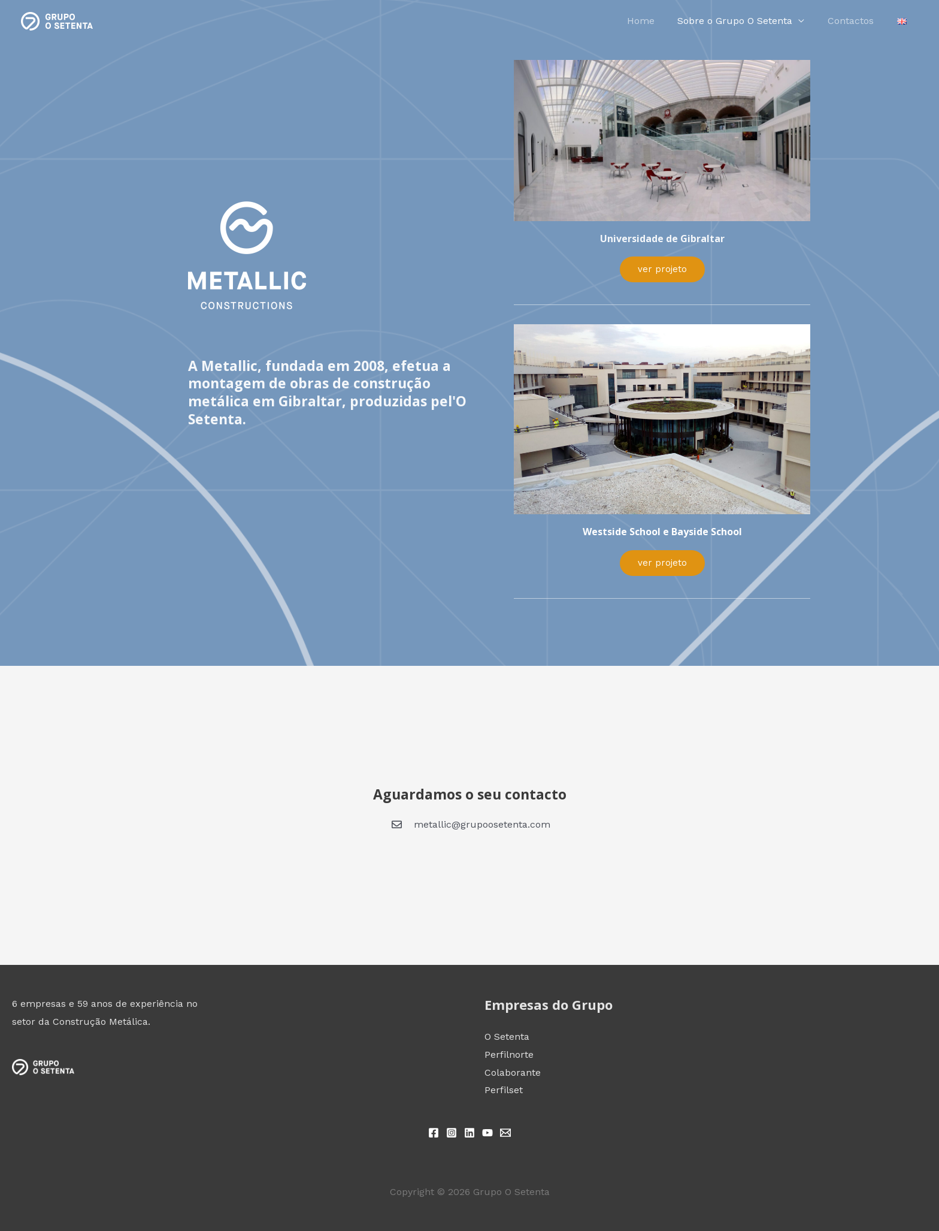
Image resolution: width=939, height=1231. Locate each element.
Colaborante (512, 1072)
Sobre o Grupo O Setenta (744, 20)
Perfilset (503, 1090)
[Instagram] (451, 1132)
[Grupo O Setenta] (57, 20)
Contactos (857, 20)
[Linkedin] (469, 1132)
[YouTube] (487, 1132)
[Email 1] (505, 1132)
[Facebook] (433, 1132)
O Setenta (506, 1036)
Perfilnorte (509, 1054)
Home (654, 20)
